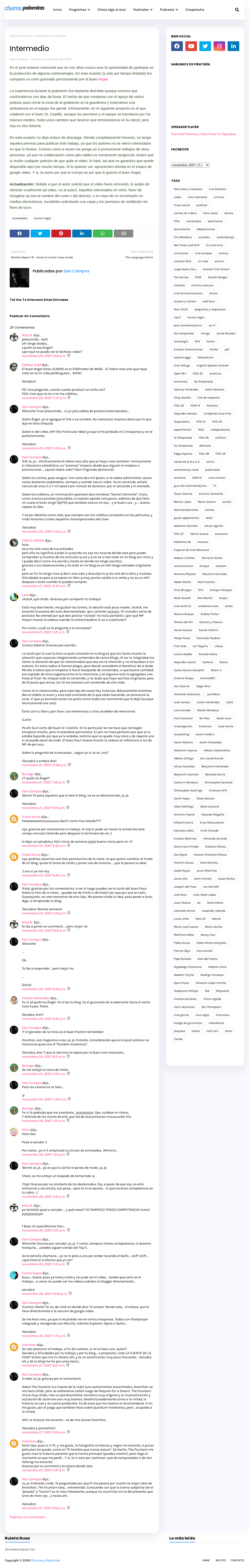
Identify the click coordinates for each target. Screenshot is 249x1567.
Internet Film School (216, 269)
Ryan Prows (181, 983)
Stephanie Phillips (186, 991)
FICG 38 (204, 453)
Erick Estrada (210, 830)
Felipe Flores (182, 638)
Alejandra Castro (185, 662)
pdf (227, 349)
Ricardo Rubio (208, 654)
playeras (179, 1031)
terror (228, 1031)
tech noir (212, 1031)
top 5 (177, 317)
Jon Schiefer (211, 886)
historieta (222, 1015)
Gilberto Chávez (215, 846)
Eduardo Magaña (212, 814)
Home (206, 1560)
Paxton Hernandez (36, 998)
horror (211, 341)
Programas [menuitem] (77, 10)
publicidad (212, 469)
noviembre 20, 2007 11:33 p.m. (45, 531)
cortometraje (225, 237)
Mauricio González (214, 574)
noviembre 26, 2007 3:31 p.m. (44, 1197)
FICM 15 (197, 477)
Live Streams (217, 189)
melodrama (216, 1023)
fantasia (212, 405)
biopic (223, 598)
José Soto (180, 894)
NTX (197, 341)
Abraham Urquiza (185, 750)
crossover (221, 534)
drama (228, 213)
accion (219, 261)
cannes (209, 509)
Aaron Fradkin (205, 734)
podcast (201, 205)
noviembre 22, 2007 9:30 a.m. (44, 846)
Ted (207, 991)
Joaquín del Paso (185, 886)
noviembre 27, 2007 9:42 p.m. (44, 1508)
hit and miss (214, 245)
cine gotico (181, 1015)
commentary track (186, 469)
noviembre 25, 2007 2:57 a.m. (44, 1074)
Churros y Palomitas (45, 1560)
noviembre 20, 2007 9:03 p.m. (44, 356)
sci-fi (212, 325)
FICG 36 (204, 437)
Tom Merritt (205, 598)
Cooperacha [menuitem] (195, 10)
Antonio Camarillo (211, 493)
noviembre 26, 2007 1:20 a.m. (44, 1121)
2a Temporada (183, 445)
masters (179, 285)
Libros (218, 646)
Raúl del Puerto (208, 959)
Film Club (180, 646)
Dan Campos (19, 59)
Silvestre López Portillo (211, 983)
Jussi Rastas (182, 902)
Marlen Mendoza (208, 710)
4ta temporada (184, 333)
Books (224, 662)
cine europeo (203, 253)
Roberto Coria (217, 967)
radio (209, 517)
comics (223, 253)
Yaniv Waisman (184, 1007)
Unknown (29, 1345)
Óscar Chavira (183, 493)
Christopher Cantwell (218, 782)
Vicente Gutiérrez (185, 999)
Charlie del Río (183, 622)
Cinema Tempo (184, 678)
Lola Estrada (182, 710)
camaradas (41, 35)
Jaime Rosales (225, 333)
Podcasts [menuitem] (167, 10)
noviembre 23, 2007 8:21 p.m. (44, 1057)
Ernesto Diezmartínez (188, 349)
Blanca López (182, 501)
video (177, 197)
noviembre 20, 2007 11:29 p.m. (45, 448)
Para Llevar (210, 213)
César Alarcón (205, 798)
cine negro (202, 1015)
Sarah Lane (223, 718)
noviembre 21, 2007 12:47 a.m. (44, 586)
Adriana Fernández (186, 389)
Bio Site (221, 1560)
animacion (181, 253)
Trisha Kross (31, 817)
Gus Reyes (180, 854)
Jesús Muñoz (226, 878)
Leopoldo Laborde (213, 910)
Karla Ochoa (215, 902)
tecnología (181, 341)
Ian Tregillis (200, 646)
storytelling (181, 734)
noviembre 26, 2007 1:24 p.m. (44, 1154)
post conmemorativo (188, 325)
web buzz (209, 301)
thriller (213, 349)
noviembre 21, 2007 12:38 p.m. (45, 765)
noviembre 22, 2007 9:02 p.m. (44, 930)
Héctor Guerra (199, 534)
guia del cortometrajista (190, 485)
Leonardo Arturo (184, 910)
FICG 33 (179, 405)
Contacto (237, 1560)
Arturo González (184, 766)
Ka (199, 902)
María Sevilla (213, 926)
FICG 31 (200, 421)
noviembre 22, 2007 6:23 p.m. (44, 913)
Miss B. (28, 335)
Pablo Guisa (182, 942)
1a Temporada (183, 437)
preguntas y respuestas (210, 309)
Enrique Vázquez (221, 590)
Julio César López (204, 894)
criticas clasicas (202, 285)
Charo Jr (216, 670)
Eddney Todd (31, 365)
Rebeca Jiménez (184, 558)
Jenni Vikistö (203, 878)
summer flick (182, 261)
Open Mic (180, 373)
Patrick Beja (182, 950)
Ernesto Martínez (185, 838)
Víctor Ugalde (212, 999)
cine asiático (182, 606)
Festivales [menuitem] (141, 10)
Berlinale (205, 445)
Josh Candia (182, 702)
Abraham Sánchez (186, 526)
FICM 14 (195, 405)
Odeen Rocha (182, 582)
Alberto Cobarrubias (217, 750)
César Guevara (209, 806)
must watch (182, 205)
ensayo (204, 566)
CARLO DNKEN (33, 540)
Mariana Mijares (185, 574)
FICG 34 (217, 421)
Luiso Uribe (181, 918)
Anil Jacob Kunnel (211, 758)
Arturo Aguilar (214, 526)
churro (213, 293)
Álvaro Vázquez (184, 614)
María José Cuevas (186, 926)
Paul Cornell (204, 950)
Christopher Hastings (188, 790)
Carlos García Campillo (189, 670)
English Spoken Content (213, 365)
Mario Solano (207, 501)
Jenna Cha (180, 878)
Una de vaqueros (208, 397)
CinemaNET (207, 678)
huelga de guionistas (188, 1023)
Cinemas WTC (218, 790)
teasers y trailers (185, 301)
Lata (25, 595)
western (221, 566)
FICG (177, 221)
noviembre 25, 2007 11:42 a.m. (45, 1099)
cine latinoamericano (188, 293)
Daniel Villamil (208, 630)
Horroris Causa (184, 862)
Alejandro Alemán (185, 413)
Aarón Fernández (211, 742)
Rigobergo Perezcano (188, 967)
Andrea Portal (210, 614)
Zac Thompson (211, 1007)
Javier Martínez (206, 870)
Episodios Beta (184, 830)
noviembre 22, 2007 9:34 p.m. (44, 989)
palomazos (215, 221)
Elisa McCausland (211, 822)
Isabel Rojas (182, 870)
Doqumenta (182, 421)
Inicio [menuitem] (57, 10)
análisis (220, 437)
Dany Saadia (182, 397)
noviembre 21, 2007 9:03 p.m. (44, 808)
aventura (215, 373)
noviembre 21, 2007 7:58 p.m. (44, 782)
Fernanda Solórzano (187, 694)
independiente (220, 429)
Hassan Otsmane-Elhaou (210, 854)
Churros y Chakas (210, 622)
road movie (225, 726)
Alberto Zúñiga (184, 758)
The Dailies (181, 277)
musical (202, 542)
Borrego (28, 774)
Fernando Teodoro (208, 638)
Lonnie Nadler (183, 654)
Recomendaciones (186, 509)
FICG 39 (220, 453)
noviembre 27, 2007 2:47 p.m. (44, 1470)
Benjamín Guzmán (186, 774)
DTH (200, 590)
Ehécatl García (183, 822)
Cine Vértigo (182, 365)
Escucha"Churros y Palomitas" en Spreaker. (204, 134)
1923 (201, 429)
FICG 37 (179, 534)
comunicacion (183, 566)
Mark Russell (182, 598)
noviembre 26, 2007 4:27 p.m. (44, 1230)
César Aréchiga (184, 806)
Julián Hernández (208, 702)
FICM (198, 277)
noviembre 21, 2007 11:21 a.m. (44, 632)
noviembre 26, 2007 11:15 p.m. (44, 1336)
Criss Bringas (182, 590)
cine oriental (216, 477)
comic (210, 461)
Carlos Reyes (32, 1273)
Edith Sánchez (214, 389)
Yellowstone (205, 357)
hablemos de (182, 542)
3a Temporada (203, 381)
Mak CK (200, 918)
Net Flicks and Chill (186, 245)
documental (182, 229)
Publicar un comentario (27, 1517)
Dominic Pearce (184, 814)
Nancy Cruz (208, 934)
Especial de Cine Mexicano (191, 550)
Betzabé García (215, 774)
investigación (183, 726)
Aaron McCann (183, 742)
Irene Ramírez (209, 862)
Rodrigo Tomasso (212, 975)
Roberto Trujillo (184, 975)
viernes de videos (185, 213)
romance (180, 477)
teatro (196, 1031)
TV (214, 485)
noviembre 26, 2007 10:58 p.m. (45, 1294)
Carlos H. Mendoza (186, 782)
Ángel (102, 79)
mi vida (203, 261)
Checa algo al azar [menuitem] (112, 10)
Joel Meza (213, 694)
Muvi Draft (181, 309)
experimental (182, 429)
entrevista (180, 381)
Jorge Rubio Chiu (185, 269)
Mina (26, 1130)
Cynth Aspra (182, 798)
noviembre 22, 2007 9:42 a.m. (44, 875)
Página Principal (21, 35)
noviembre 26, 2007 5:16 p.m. (44, 1264)
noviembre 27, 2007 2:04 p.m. (44, 1432)
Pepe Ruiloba (182, 959)
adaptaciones (205, 229)
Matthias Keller (184, 934)
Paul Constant (183, 718)
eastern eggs (182, 357)
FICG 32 (198, 373)
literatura (205, 726)
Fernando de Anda (215, 838)
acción (226, 501)
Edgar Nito (203, 686)
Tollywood (222, 991)
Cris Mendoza (183, 237)
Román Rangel (217, 277)
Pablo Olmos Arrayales (211, 942)
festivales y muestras (188, 189)
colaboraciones (208, 606)
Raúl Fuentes (206, 582)
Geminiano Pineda (186, 846)
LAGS (229, 702)
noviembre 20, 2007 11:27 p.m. (44, 398)
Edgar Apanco (183, 453)
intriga (205, 333)
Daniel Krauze (183, 630)
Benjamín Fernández (215, 766)
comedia (204, 237)
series (229, 606)
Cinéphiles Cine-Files (217, 413)
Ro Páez (204, 718)
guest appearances (186, 517)
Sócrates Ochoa (212, 558)
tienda (178, 1039)
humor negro (42, 218)
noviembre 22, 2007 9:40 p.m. (44, 1019)
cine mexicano (197, 197)
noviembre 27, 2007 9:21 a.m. (44, 1365)
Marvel (216, 918)
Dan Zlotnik (182, 686)
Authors (208, 662)
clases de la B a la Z (187, 461)
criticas (219, 197)
